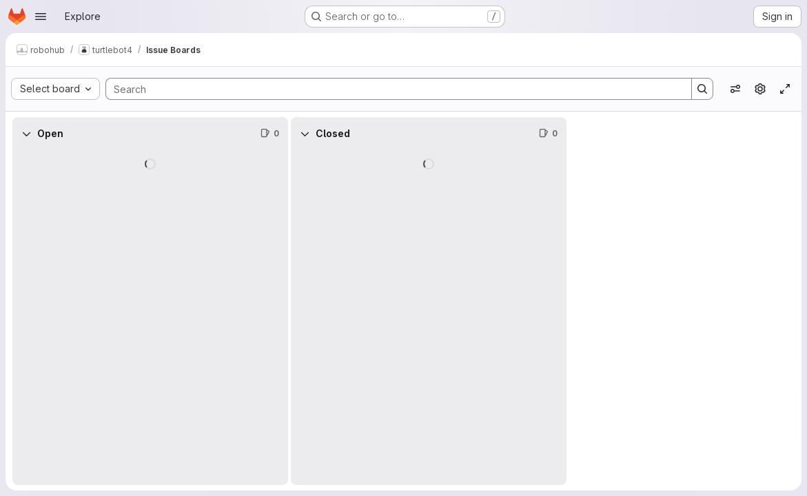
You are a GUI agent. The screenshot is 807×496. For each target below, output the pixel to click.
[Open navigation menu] (41, 17)
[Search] (392, 89)
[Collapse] (26, 133)
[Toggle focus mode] (785, 89)
